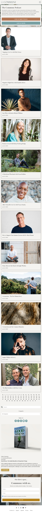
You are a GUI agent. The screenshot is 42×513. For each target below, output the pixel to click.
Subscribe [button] (21, 499)
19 (8, 396)
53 (18, 399)
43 (31, 397)
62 (6, 400)
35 (10, 397)
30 (36, 396)
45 (36, 397)
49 (8, 399)
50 (10, 399)
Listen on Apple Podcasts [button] (21, 19)
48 (5, 399)
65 (14, 400)
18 (5, 396)
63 (9, 400)
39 (21, 397)
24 (21, 396)
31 (39, 396)
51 (13, 399)
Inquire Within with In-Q (8, 357)
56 (26, 399)
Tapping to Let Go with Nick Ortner (11, 52)
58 (31, 399)
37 (15, 397)
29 (34, 396)
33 (5, 397)
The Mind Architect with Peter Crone (12, 388)
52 (15, 399)
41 (26, 397)
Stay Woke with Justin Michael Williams (12, 113)
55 (23, 399)
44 (34, 397)
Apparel (22, 510)
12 (28, 394)
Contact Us (11, 510)
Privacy (26, 510)
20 (10, 396)
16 (39, 394)
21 (13, 396)
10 (23, 394)
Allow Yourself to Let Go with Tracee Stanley (14, 204)
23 (18, 396)
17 (2, 396)
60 (36, 399)
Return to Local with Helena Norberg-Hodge (14, 143)
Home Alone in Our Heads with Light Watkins (14, 266)
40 (23, 397)
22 (15, 396)
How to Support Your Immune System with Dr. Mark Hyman (18, 235)
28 (31, 396)
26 (26, 396)
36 (13, 397)
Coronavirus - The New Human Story (12, 296)
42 (28, 397)
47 (2, 399)
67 (19, 400)
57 (28, 399)
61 (39, 399)
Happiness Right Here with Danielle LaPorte (13, 82)
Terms (31, 510)
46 (39, 397)
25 (23, 396)
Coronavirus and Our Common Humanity (13, 327)
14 (33, 394)
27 (28, 396)
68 (22, 400)
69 (25, 400)
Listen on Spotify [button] (21, 23)
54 (21, 399)
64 (12, 400)
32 (2, 397)
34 (8, 397)
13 (31, 394)
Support (17, 510)
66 (17, 400)
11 (26, 394)
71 (30, 400)
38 (18, 397)
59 (34, 399)
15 (36, 394)
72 (32, 400)
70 (27, 400)
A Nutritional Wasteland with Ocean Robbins (14, 174)
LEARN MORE (5, 470)
